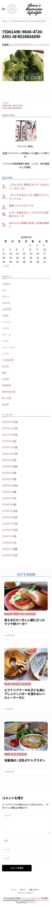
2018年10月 (8, 529)
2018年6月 (7, 555)
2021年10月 (8, 434)
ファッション (8, 347)
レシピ (5, 353)
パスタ (5, 341)
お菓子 (5, 315)
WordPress (31, 902)
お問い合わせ (34, 890)
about (23, 890)
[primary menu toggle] (3, 9)
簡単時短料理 (8, 391)
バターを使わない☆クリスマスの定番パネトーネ (29, 214)
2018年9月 (7, 536)
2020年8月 (7, 466)
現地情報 (6, 385)
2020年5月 (7, 479)
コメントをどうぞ (40, 44)
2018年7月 (7, 549)
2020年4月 (7, 485)
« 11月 (5, 266)
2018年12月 (8, 523)
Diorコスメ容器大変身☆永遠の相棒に (29, 224)
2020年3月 (7, 491)
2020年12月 (8, 447)
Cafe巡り (6, 283)
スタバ (5, 328)
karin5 (13, 44)
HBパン (6, 296)
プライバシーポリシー (26, 893)
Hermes (6, 302)
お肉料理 (6, 309)
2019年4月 (7, 504)
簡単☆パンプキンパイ (21, 205)
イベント (6, 322)
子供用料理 (7, 360)
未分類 (5, 379)
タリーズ (6, 334)
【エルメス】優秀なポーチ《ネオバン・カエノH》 (29, 186)
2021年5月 (7, 441)
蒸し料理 (6, 398)
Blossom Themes (41, 900)
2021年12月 (8, 428)
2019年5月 (7, 498)
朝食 (4, 372)
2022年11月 (8, 421)
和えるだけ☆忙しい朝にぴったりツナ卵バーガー (24, 622)
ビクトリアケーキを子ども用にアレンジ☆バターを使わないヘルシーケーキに (24, 693)
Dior (4, 290)
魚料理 (5, 404)
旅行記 (5, 366)
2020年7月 (7, 472)
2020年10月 (8, 453)
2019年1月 (7, 517)
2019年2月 (7, 510)
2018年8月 (7, 542)
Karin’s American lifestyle (34, 9)
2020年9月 (7, 460)
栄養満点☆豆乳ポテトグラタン (24, 760)
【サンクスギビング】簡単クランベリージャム (29, 196)
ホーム (14, 890)
